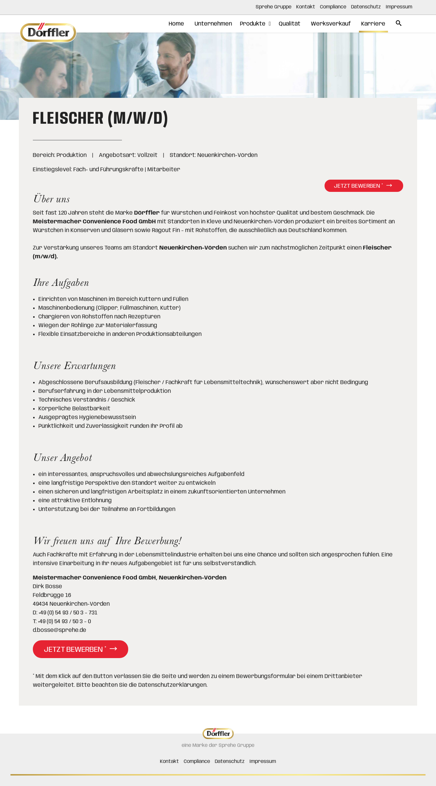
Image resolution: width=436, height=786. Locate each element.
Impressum (399, 7)
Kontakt (305, 7)
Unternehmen (204, 24)
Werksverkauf (326, 24)
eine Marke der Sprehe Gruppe (218, 745)
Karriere (370, 24)
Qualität (282, 24)
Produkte (246, 24)
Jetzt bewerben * (358, 186)
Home (166, 24)
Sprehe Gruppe (273, 7)
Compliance (333, 7)
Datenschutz (366, 7)
